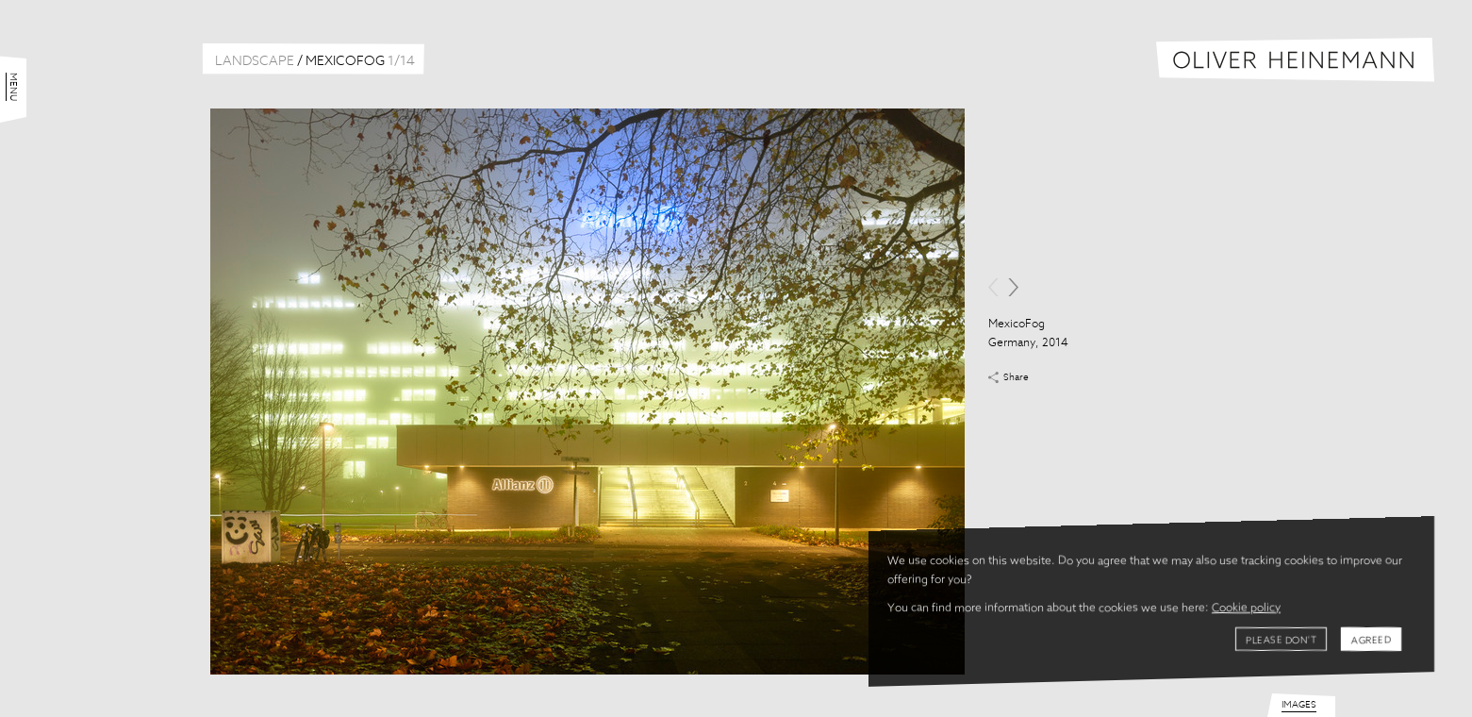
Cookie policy (1246, 608)
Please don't (1281, 640)
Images (1299, 704)
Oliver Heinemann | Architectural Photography (1295, 60)
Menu (13, 87)
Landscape (254, 61)
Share (1016, 377)
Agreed (1371, 640)
